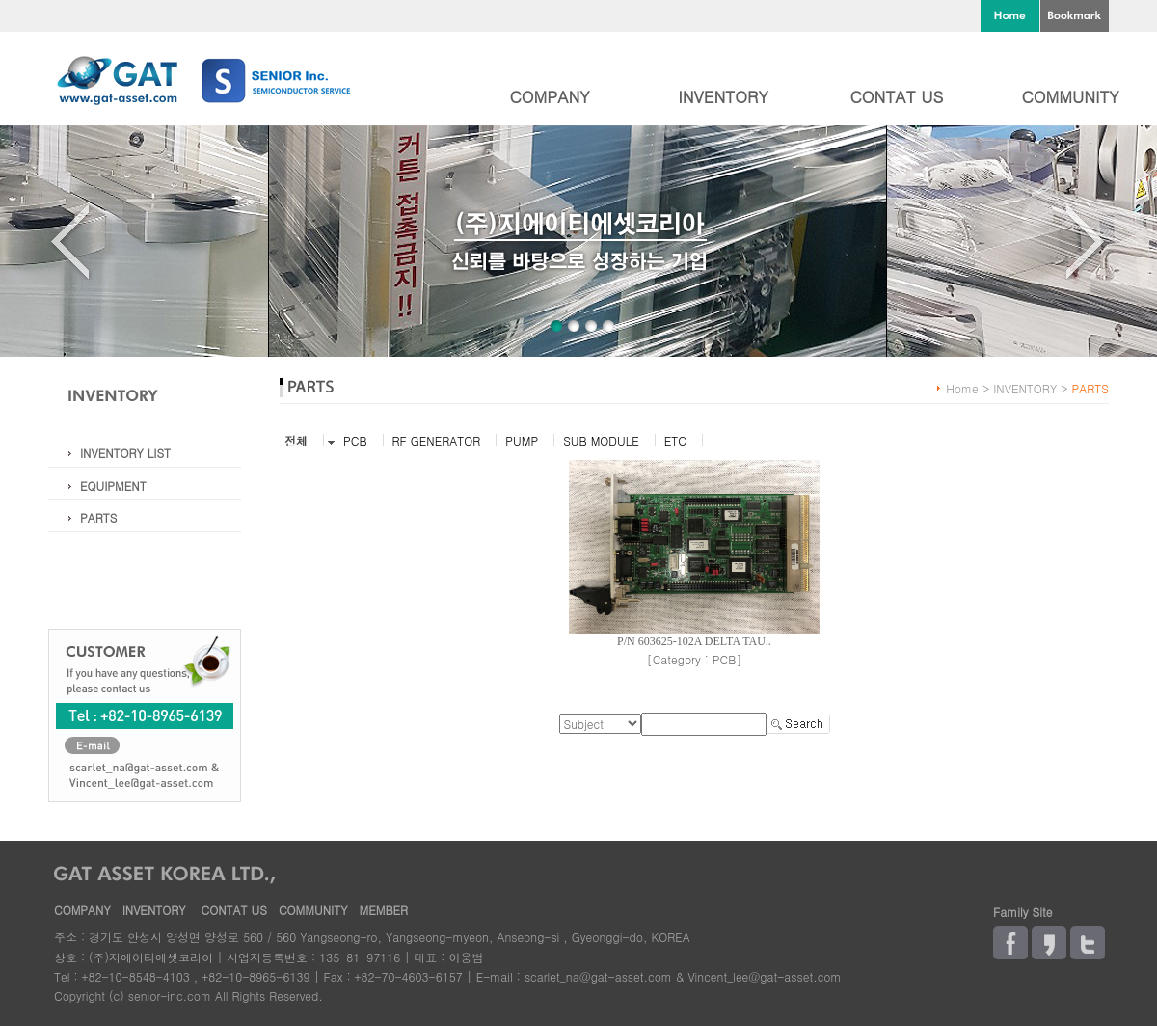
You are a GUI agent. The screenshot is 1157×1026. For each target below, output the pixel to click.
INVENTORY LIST (125, 453)
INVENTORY (722, 96)
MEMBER (383, 910)
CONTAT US (897, 96)
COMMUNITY (1069, 96)
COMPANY (549, 96)
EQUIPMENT (113, 485)
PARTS (98, 517)
